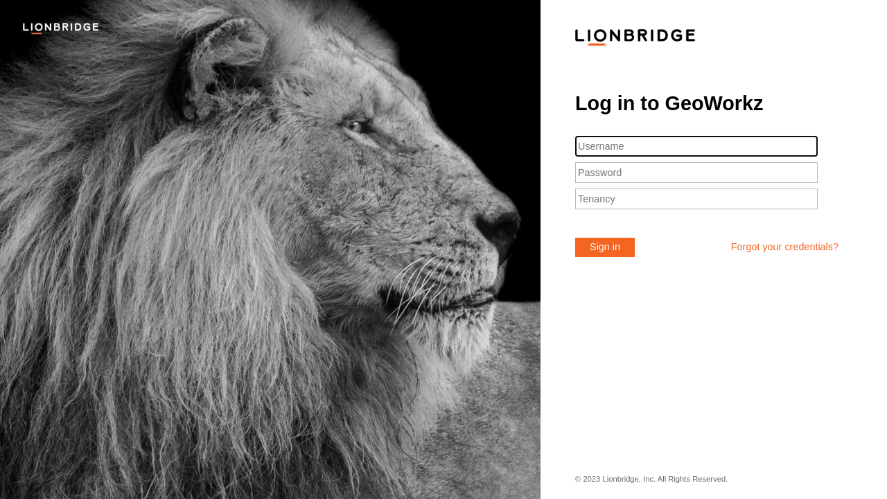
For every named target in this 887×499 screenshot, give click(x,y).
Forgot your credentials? (784, 246)
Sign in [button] (605, 246)
